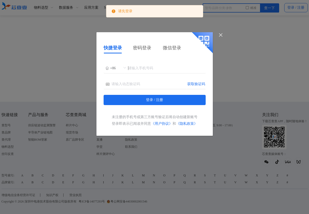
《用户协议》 (161, 124)
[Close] (221, 35)
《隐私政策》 (186, 124)
